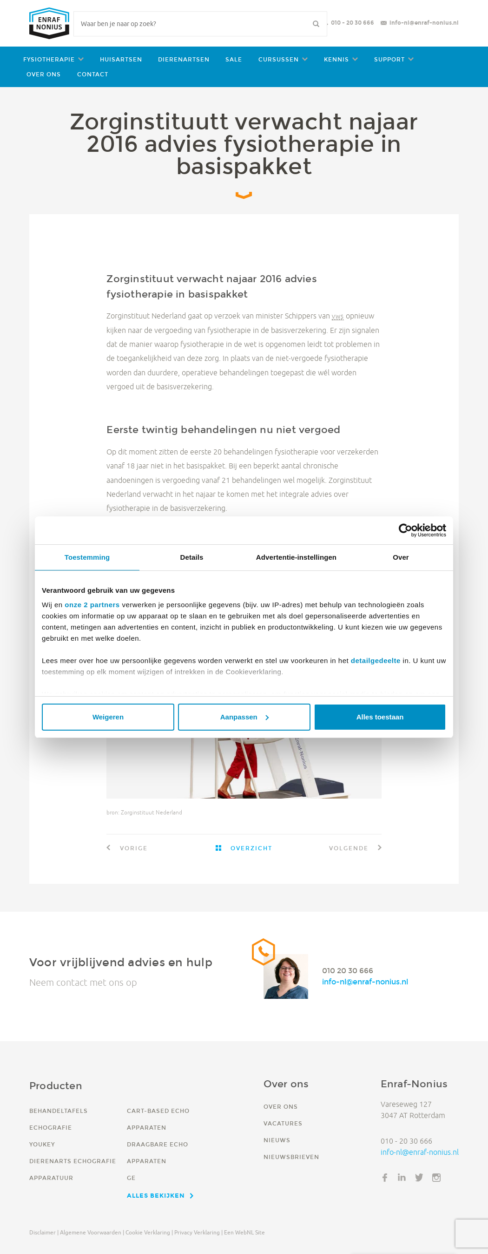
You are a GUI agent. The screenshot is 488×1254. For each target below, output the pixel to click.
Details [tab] (192, 557)
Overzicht (250, 848)
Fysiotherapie (49, 59)
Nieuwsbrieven (291, 1156)
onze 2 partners (92, 605)
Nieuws (277, 1140)
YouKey (42, 1144)
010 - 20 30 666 (352, 22)
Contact (92, 74)
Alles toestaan (380, 717)
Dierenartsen (184, 59)
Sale (233, 59)
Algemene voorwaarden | (92, 1232)
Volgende (350, 848)
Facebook (385, 1177)
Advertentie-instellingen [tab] (296, 557)
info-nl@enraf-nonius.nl (424, 22)
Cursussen (278, 59)
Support (389, 59)
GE (131, 1177)
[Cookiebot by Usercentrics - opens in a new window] (405, 530)
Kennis (336, 59)
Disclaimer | (44, 1232)
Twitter (419, 1177)
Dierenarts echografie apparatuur (72, 1169)
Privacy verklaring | (198, 1232)
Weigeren (108, 717)
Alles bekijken (156, 1195)
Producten (55, 1085)
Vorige (133, 848)
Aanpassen (244, 717)
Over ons (43, 74)
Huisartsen (121, 59)
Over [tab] (401, 557)
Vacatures (283, 1123)
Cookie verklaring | (149, 1232)
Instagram (436, 1177)
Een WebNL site (244, 1232)
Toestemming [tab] (87, 557)
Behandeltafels (58, 1110)
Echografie (50, 1127)
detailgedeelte (376, 660)
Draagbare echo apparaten (157, 1153)
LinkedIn (402, 1177)
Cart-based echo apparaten (158, 1119)
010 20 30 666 (347, 970)
